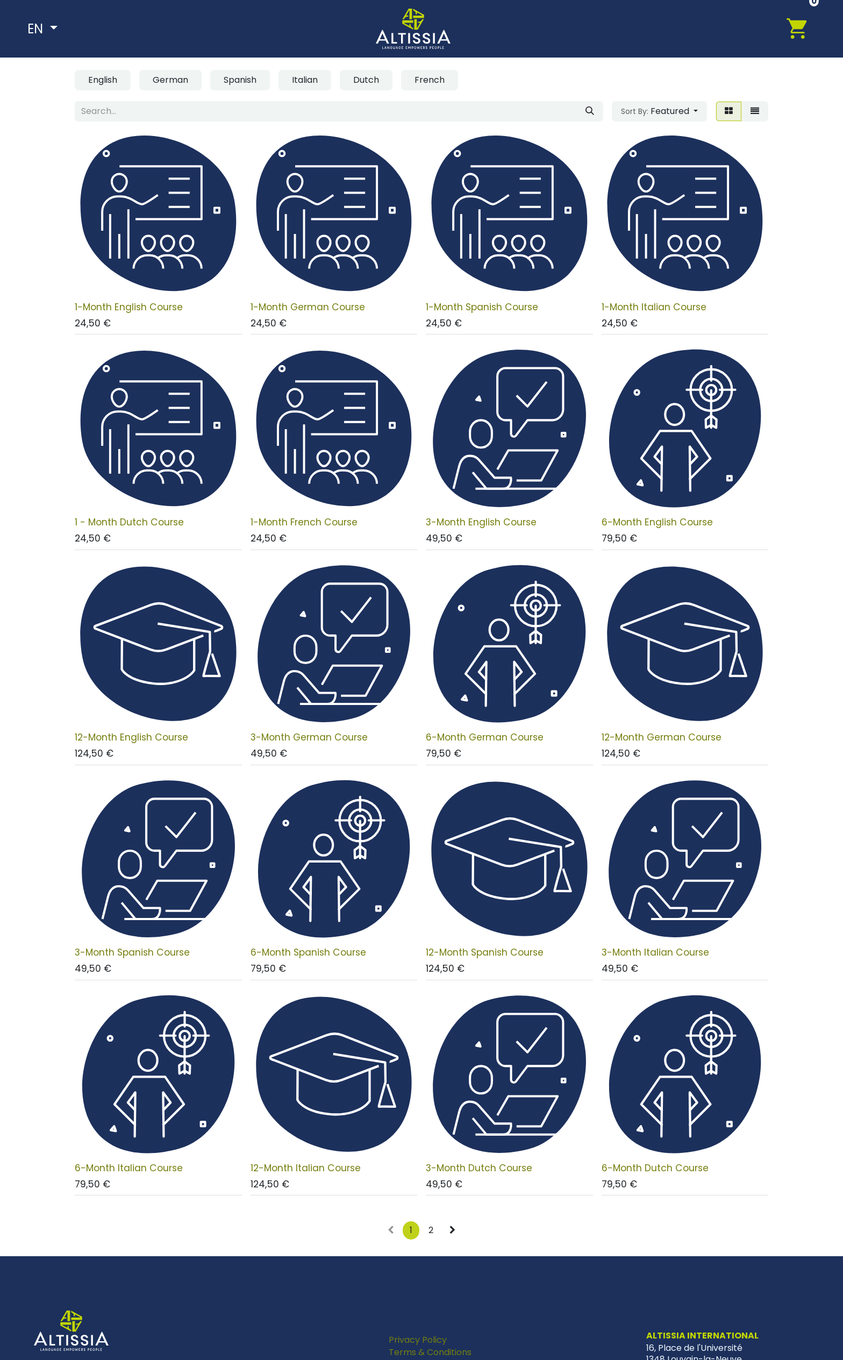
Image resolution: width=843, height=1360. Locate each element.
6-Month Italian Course (129, 1168)
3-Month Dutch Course (479, 1168)
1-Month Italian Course (654, 307)
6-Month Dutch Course (655, 1168)
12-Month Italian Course (306, 1168)
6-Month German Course (485, 737)
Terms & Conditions (430, 1352)
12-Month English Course (131, 737)
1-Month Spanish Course (482, 307)
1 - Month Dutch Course (129, 522)
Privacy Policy (418, 1340)
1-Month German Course (308, 307)
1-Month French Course (304, 522)
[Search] (589, 111)
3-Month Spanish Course (132, 952)
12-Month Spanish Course (485, 952)
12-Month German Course (661, 737)
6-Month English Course (657, 522)
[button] (659, 111)
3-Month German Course (309, 737)
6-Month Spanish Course (308, 952)
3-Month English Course (481, 522)
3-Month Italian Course (655, 952)
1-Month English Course (129, 307)
